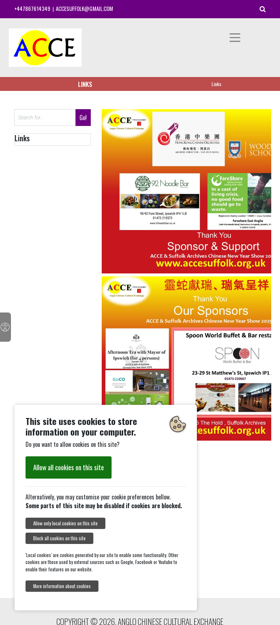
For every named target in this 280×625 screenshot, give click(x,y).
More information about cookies (62, 586)
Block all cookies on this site (59, 538)
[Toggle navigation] (235, 37)
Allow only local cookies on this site (65, 523)
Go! (83, 117)
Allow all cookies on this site (68, 467)
